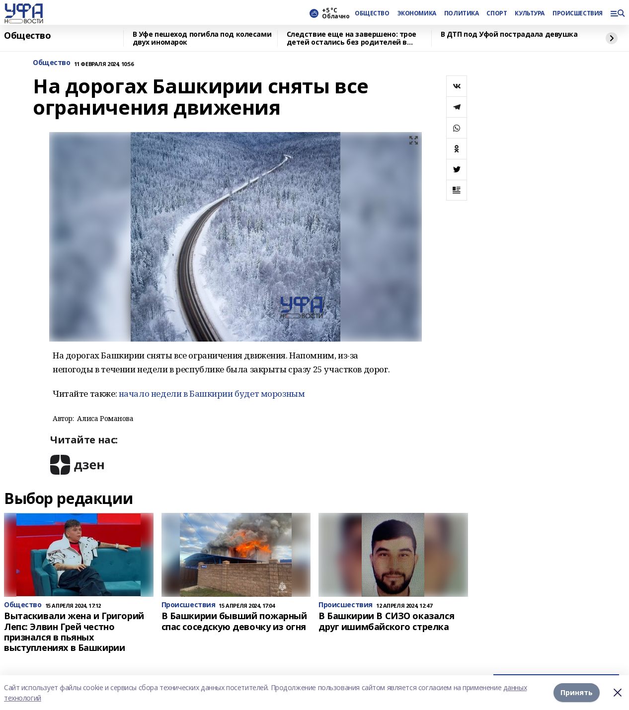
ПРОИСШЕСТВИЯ (577, 13)
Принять (576, 692)
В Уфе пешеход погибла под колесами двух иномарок (202, 38)
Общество (27, 35)
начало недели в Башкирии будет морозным (212, 393)
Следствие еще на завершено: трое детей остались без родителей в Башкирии (352, 38)
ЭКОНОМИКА (416, 13)
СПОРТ (496, 13)
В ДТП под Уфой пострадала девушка (509, 34)
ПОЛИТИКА (461, 13)
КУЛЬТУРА (530, 13)
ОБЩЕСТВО (372, 13)
